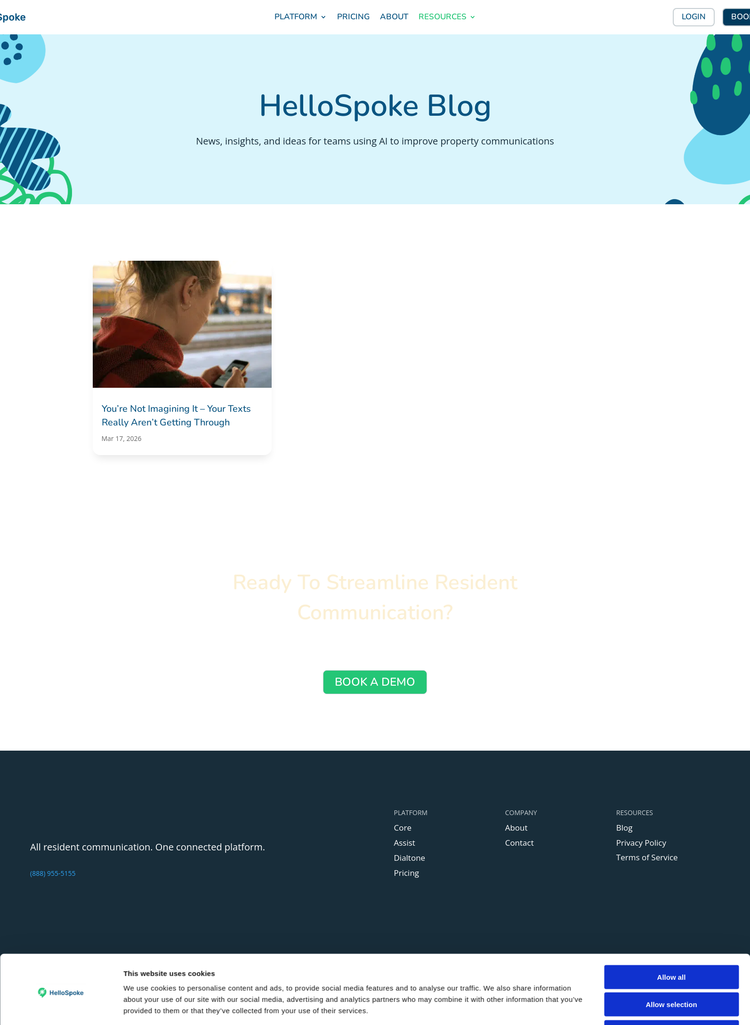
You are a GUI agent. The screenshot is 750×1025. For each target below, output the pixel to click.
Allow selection (671, 863)
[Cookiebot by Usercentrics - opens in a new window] (61, 899)
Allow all (671, 836)
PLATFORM (295, 16)
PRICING (353, 16)
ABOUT (394, 16)
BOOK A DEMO (375, 681)
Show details (494, 899)
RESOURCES (443, 16)
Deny (671, 891)
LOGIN (694, 16)
